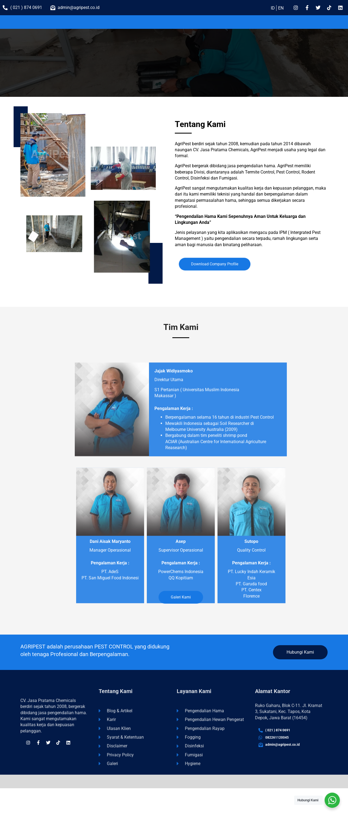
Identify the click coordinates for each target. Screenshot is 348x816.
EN (281, 8)
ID (273, 8)
